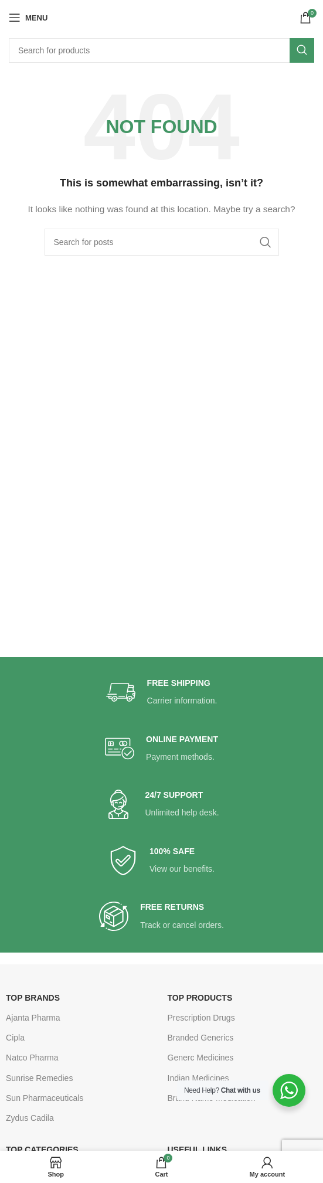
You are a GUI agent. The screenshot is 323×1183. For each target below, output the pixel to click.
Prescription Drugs (201, 1017)
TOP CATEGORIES (42, 1149)
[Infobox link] (161, 693)
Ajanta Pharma (33, 1017)
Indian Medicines (198, 1078)
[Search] (161, 50)
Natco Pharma (32, 1057)
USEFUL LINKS (197, 1149)
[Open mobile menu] (28, 17)
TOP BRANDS (33, 997)
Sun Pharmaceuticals (44, 1098)
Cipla (15, 1037)
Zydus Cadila (30, 1118)
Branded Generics (201, 1037)
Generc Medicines (201, 1057)
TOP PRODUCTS (200, 997)
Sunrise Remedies (39, 1078)
